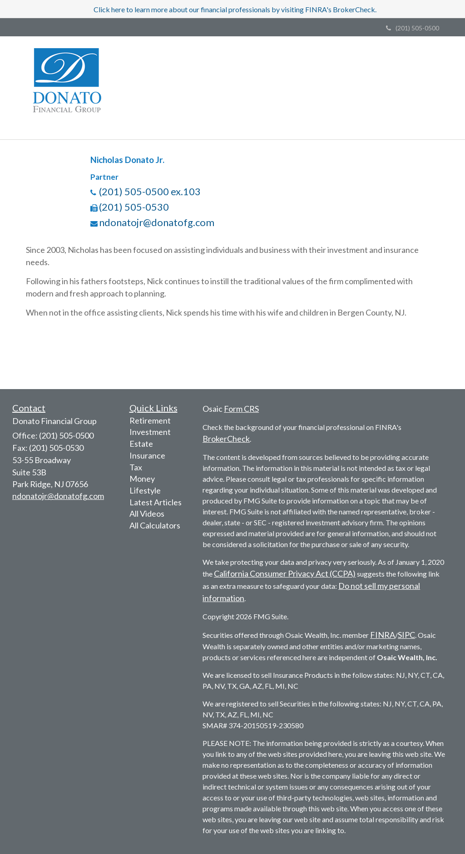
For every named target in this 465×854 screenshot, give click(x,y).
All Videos (146, 513)
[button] (180, 68)
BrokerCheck (226, 439)
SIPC (406, 635)
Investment (150, 432)
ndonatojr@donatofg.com (156, 222)
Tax (135, 467)
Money (142, 479)
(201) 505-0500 (412, 28)
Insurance (147, 455)
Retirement (150, 420)
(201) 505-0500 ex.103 (150, 191)
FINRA (382, 635)
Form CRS (241, 409)
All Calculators (154, 525)
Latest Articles (155, 502)
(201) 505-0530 (134, 207)
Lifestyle (145, 490)
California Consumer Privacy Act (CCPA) (285, 573)
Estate (141, 444)
